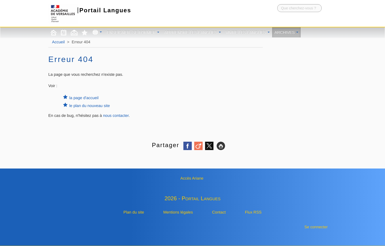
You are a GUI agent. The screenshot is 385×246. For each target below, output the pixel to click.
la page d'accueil (84, 98)
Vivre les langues (248, 33)
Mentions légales (178, 212)
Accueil (58, 42)
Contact (219, 212)
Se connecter (316, 227)
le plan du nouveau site (89, 106)
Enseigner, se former (133, 33)
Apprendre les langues (192, 33)
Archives (286, 33)
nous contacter (116, 116)
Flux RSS (253, 212)
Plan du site (133, 212)
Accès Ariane (191, 178)
